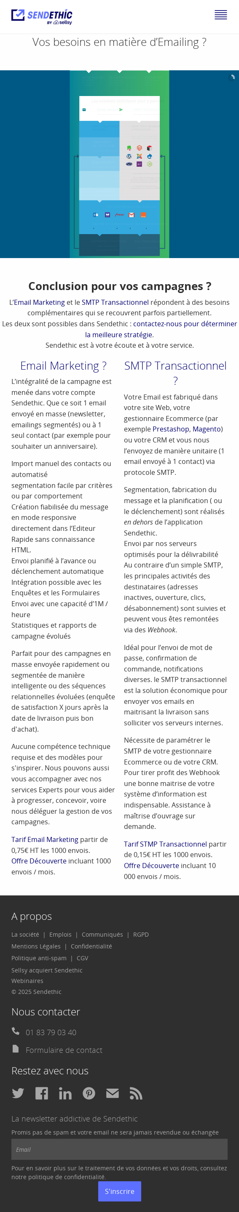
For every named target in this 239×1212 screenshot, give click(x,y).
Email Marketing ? (63, 365)
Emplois (60, 934)
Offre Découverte (39, 861)
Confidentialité (91, 946)
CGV (82, 958)
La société (25, 934)
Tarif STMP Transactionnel (165, 844)
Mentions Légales (36, 946)
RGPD (141, 934)
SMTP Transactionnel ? (175, 373)
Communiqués (102, 934)
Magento (207, 429)
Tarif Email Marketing (44, 839)
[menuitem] (28, 934)
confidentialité (84, 1177)
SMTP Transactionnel (115, 302)
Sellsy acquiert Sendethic (47, 970)
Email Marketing (39, 302)
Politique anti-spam (39, 958)
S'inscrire (119, 1191)
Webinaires (27, 981)
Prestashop (171, 429)
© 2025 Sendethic (36, 992)
